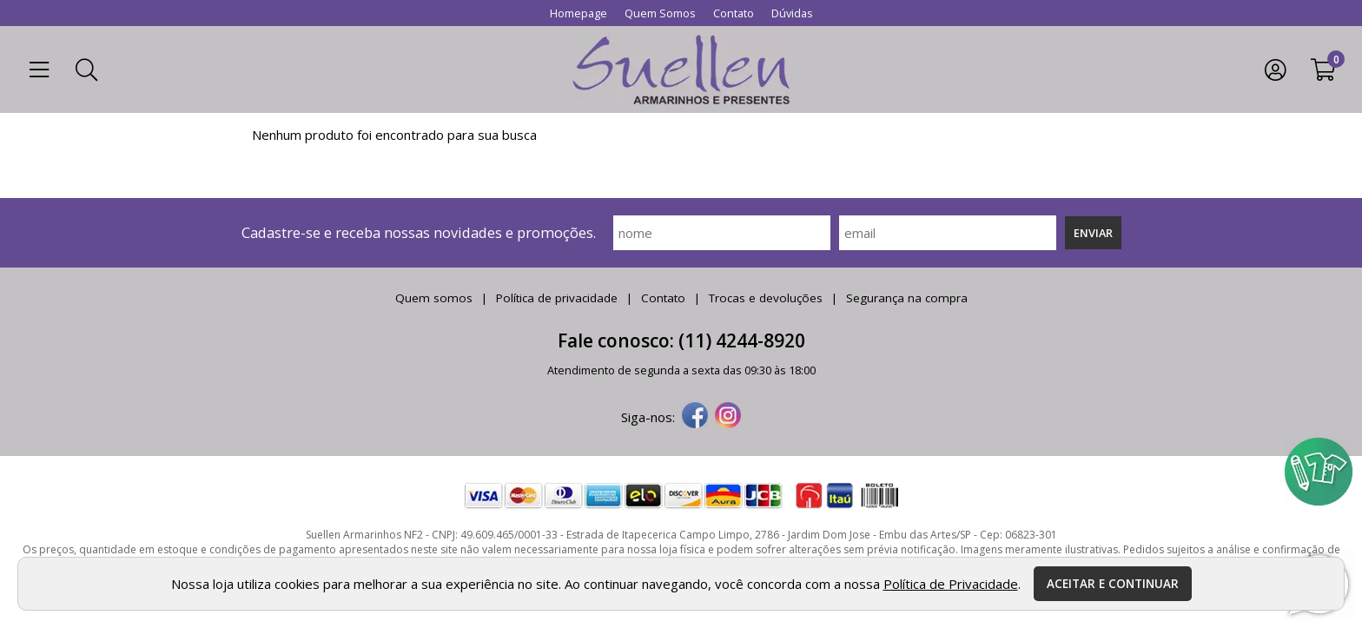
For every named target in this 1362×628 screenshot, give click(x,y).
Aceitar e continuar (1113, 584)
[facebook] (695, 417)
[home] (681, 69)
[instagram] (728, 417)
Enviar (1093, 233)
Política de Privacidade (950, 583)
